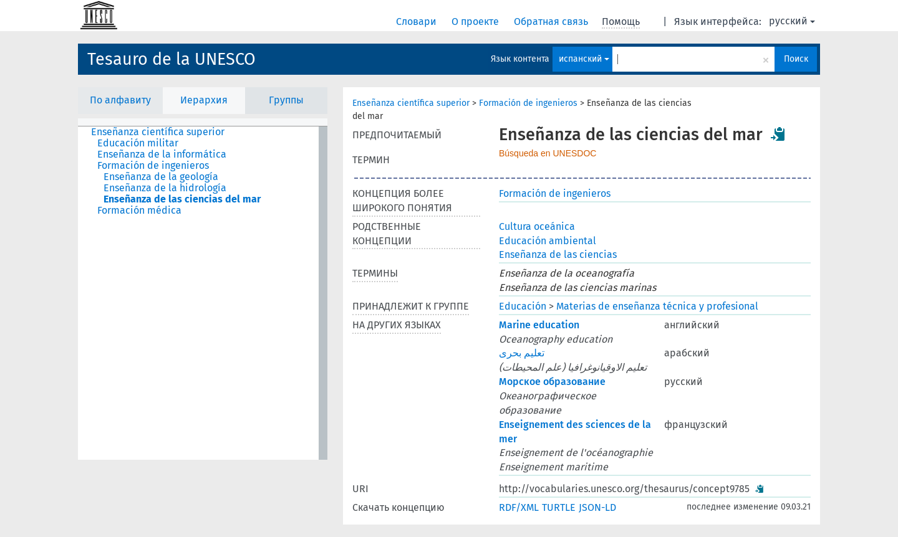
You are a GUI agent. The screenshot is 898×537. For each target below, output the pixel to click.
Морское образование (552, 381)
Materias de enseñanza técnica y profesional (657, 306)
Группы (286, 100)
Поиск (796, 59)
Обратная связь (552, 21)
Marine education (539, 325)
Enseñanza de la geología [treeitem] (161, 177)
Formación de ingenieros (528, 103)
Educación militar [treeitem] (137, 143)
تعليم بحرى (521, 353)
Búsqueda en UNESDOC (547, 153)
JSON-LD (597, 507)
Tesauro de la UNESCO (171, 59)
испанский (584, 59)
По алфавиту (120, 100)
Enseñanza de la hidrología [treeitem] (165, 188)
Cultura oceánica (537, 226)
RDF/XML (519, 507)
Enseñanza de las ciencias (558, 254)
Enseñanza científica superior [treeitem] (157, 132)
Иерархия (204, 100)
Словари (417, 21)
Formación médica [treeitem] (139, 210)
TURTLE (559, 507)
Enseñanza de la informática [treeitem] (161, 154)
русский (792, 21)
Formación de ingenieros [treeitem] (153, 165)
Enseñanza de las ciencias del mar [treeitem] (182, 199)
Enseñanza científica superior (411, 103)
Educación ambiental (547, 241)
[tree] (202, 293)
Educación (522, 306)
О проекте (476, 21)
